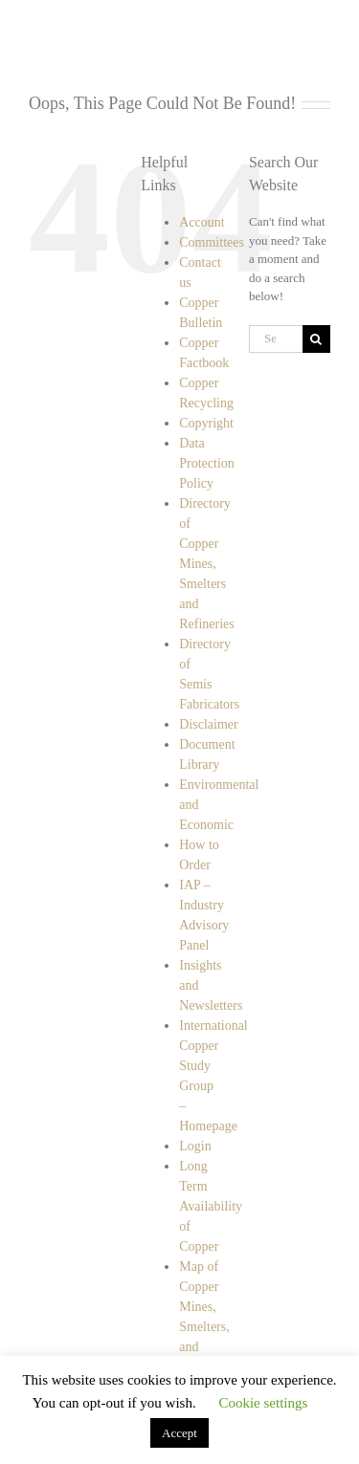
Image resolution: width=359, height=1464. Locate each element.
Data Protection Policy (207, 463)
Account (201, 222)
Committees (211, 242)
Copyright (206, 423)
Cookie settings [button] (262, 1402)
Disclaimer (208, 724)
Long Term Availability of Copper (210, 1206)
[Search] (316, 339)
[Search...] (276, 339)
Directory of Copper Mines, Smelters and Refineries (207, 563)
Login (195, 1146)
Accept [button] (179, 1433)
